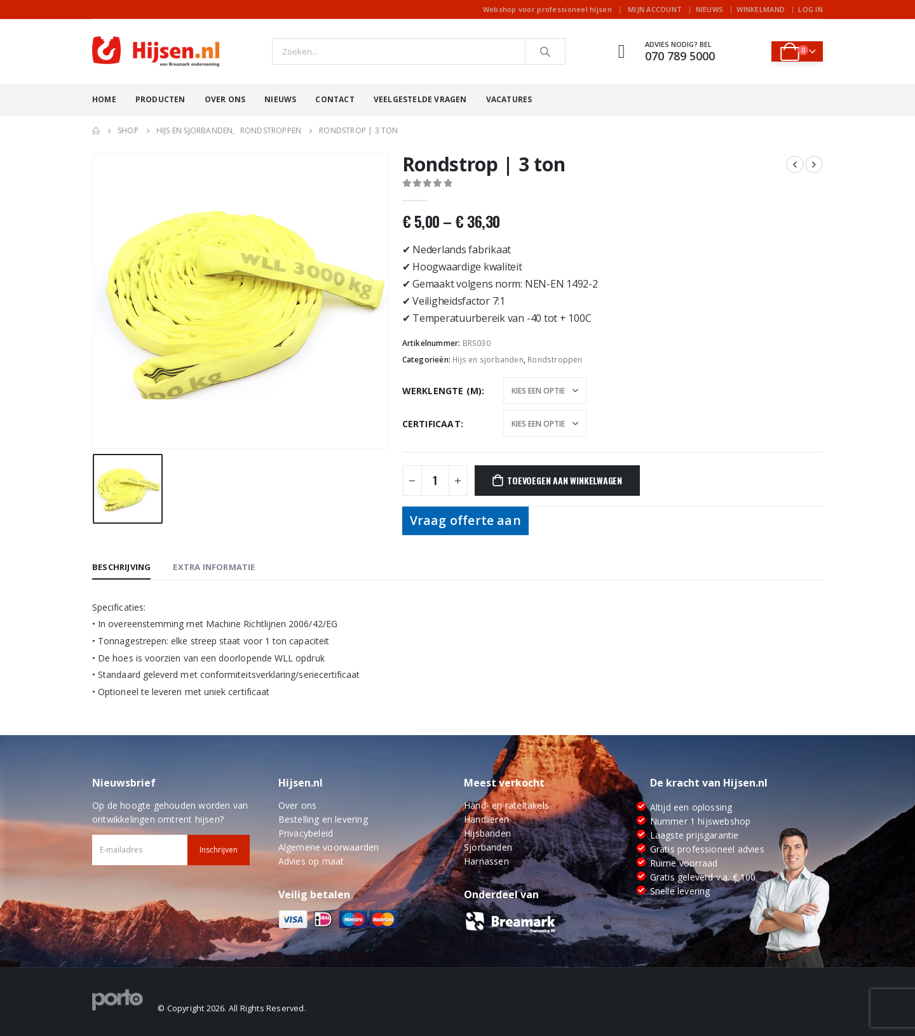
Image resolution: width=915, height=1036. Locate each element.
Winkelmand (760, 9)
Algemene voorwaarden (328, 847)
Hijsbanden (487, 833)
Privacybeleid (306, 833)
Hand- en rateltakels (506, 805)
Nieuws (710, 9)
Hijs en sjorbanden (488, 359)
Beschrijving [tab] (121, 567)
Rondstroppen (554, 359)
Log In (810, 9)
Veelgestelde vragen (420, 99)
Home (104, 99)
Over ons (225, 99)
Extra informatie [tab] (214, 567)
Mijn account (655, 9)
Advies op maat (311, 861)
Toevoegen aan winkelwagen (564, 480)
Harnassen (486, 861)
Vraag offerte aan (465, 520)
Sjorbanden (488, 847)
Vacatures (509, 99)
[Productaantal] (435, 480)
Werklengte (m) (442, 391)
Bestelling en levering (323, 819)
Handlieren (486, 819)
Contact (334, 99)
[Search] (545, 51)
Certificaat (431, 424)
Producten (160, 99)
